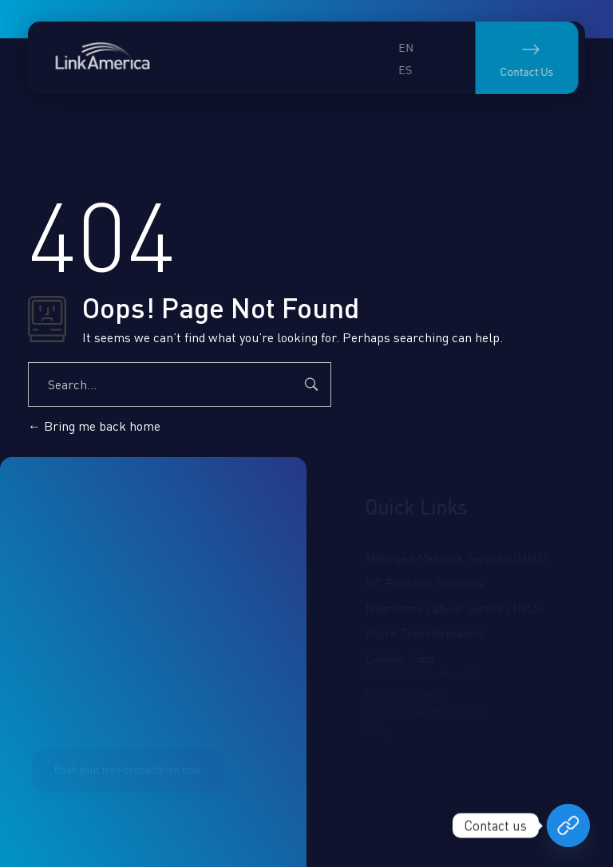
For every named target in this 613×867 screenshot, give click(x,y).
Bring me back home (94, 426)
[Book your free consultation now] (568, 825)
